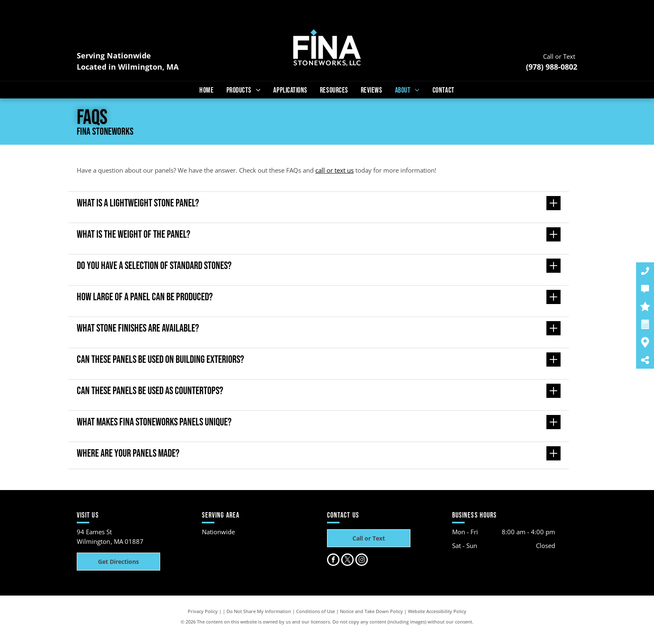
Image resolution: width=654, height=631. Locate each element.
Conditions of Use (315, 611)
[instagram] (361, 560)
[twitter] (347, 560)
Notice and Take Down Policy (371, 611)
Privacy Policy (203, 611)
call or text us (334, 170)
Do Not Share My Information (258, 611)
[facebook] (333, 560)
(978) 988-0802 (551, 67)
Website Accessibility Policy (437, 611)
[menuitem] (206, 90)
